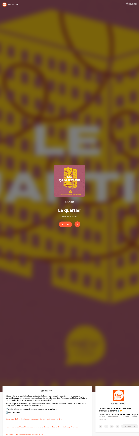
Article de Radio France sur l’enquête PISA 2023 (24, 435)
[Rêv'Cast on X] (106, 426)
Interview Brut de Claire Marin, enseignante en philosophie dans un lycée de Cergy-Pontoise (42, 427)
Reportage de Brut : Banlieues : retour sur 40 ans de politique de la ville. (34, 419)
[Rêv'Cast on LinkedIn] (117, 426)
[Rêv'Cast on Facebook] (100, 426)
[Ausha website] (131, 4)
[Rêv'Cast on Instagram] (112, 426)
